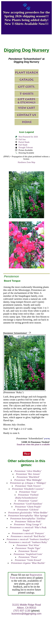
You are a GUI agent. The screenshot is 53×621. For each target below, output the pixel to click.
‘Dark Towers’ (28, 485)
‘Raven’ (28, 551)
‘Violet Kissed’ (28, 560)
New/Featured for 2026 (28, 137)
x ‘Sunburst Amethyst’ (28, 539)
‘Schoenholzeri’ (15, 333)
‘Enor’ (28, 491)
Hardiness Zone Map (26, 162)
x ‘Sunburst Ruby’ (28, 542)
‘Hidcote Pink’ (28, 521)
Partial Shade (24, 142)
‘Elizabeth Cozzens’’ (28, 488)
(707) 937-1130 (21, 610)
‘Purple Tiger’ (28, 548)
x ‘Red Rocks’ (28, 536)
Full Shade (23, 145)
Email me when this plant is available (33, 444)
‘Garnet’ (28, 500)
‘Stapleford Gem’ (28, 554)
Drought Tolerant (26, 147)
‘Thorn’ (28, 557)
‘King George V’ (28, 524)
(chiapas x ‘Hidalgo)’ (28, 482)
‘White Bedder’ (28, 512)
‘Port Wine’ (28, 545)
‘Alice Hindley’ (28, 471)
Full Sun (22, 139)
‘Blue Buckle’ (28, 563)
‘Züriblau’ (28, 518)
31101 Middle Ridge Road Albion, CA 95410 (26, 606)
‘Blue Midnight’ (28, 479)
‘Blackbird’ (28, 477)
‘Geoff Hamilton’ (28, 503)
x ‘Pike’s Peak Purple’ (28, 529)
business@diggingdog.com (27, 613)
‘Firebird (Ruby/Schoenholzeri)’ (26, 496)
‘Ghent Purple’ (28, 506)
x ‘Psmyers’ (28, 533)
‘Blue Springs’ (28, 515)
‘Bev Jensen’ (28, 474)
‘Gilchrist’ (28, 509)
